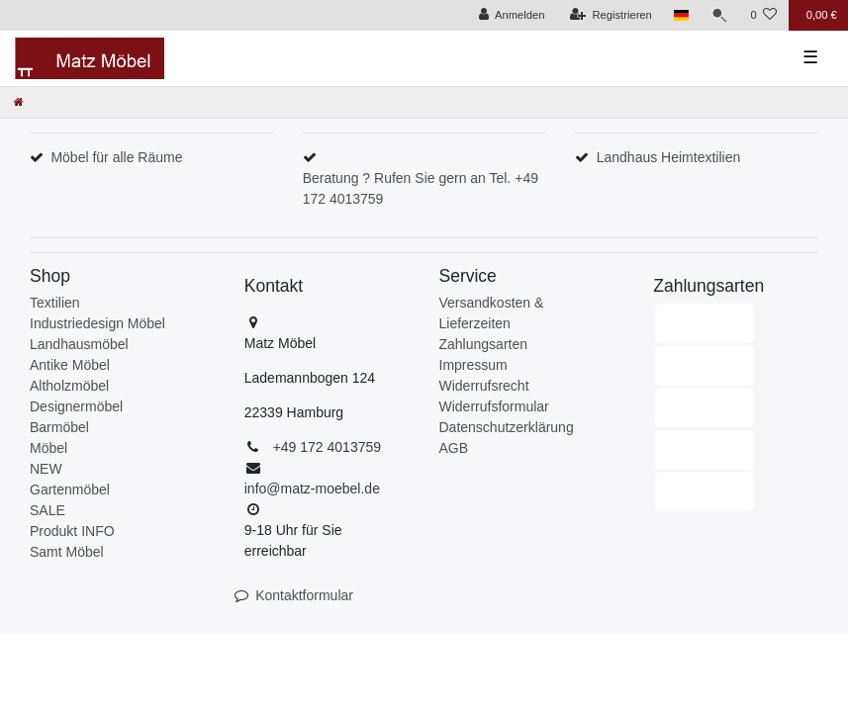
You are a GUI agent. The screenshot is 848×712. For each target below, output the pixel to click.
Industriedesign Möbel (97, 323)
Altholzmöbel (69, 386)
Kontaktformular (304, 595)
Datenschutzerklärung (506, 427)
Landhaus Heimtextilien (669, 157)
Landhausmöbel (79, 344)
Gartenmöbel (70, 489)
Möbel (48, 448)
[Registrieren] (611, 15)
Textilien (55, 303)
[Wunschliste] (763, 15)
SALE (47, 510)
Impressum (473, 365)
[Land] (681, 15)
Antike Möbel (70, 365)
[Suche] (719, 15)
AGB (454, 448)
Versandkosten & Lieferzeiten (491, 313)
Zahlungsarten (483, 344)
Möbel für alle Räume (116, 157)
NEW (46, 469)
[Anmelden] (512, 15)
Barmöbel (59, 427)
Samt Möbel (67, 552)
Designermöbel (76, 406)
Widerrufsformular (494, 406)
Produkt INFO (72, 531)
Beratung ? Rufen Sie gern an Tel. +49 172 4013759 (420, 188)
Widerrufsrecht (484, 386)
